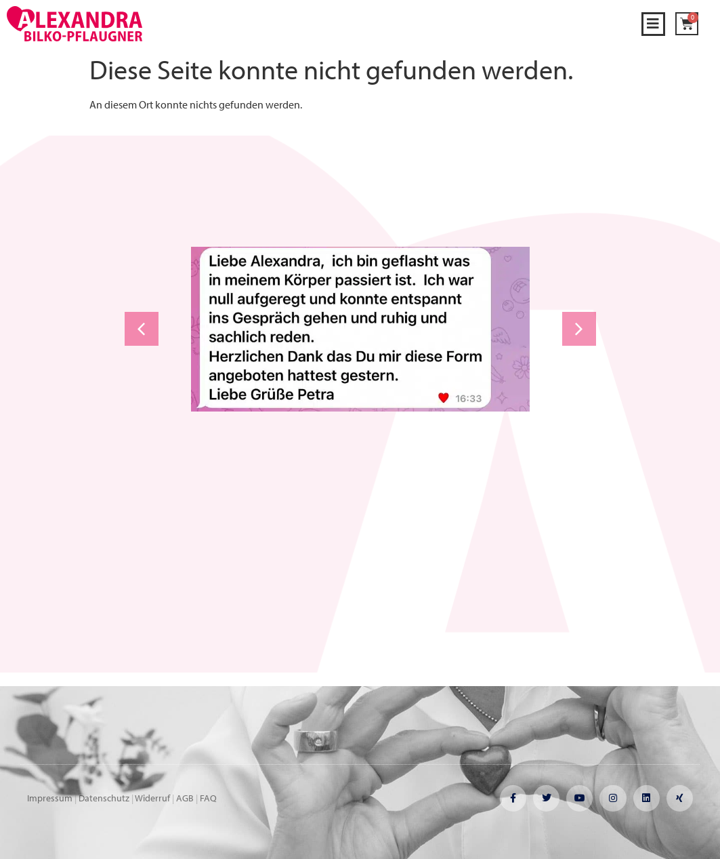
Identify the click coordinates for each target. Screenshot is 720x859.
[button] (653, 24)
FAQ (208, 798)
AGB (185, 798)
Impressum (49, 798)
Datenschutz (104, 798)
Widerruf (152, 798)
